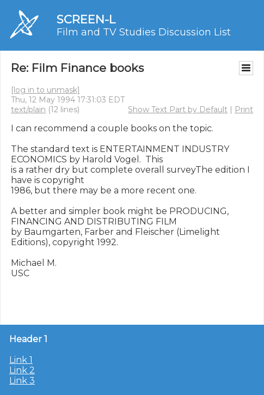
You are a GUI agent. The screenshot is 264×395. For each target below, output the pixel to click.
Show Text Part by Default (178, 109)
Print (244, 109)
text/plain (28, 109)
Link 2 (22, 370)
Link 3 (22, 380)
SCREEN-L (86, 19)
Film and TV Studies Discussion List (144, 32)
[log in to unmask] (45, 90)
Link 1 (21, 360)
